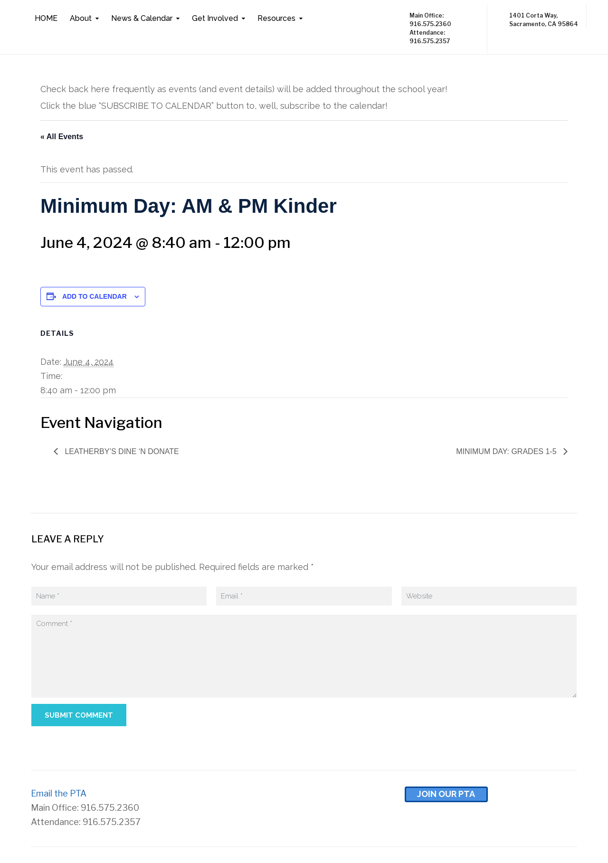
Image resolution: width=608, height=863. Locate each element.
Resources (276, 18)
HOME (46, 18)
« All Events (61, 137)
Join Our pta (446, 794)
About (81, 18)
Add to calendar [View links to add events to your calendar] (94, 296)
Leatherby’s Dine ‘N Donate (121, 451)
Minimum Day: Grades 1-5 (507, 451)
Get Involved (215, 18)
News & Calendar (141, 18)
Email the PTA (58, 793)
